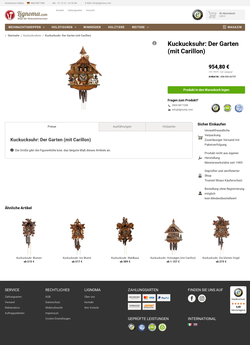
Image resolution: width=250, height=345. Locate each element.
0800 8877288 (37, 3)
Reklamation (12, 307)
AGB (47, 296)
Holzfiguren (62, 27)
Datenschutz (52, 302)
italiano (190, 324)
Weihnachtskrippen (24, 27)
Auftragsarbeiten (14, 313)
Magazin (235, 27)
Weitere (138, 27)
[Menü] (244, 288)
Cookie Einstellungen (57, 318)
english (195, 324)
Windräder (92, 27)
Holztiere (116, 27)
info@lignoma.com (101, 3)
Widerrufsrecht (54, 307)
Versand (90, 10)
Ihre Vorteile (91, 307)
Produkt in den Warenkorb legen (206, 90)
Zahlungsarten (75, 10)
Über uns (89, 296)
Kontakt (60, 10)
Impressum (52, 313)
